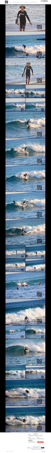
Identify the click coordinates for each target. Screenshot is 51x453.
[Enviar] (42, 447)
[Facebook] (42, 451)
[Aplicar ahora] (40, 442)
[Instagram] (44, 451)
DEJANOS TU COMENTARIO (30, 440)
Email (29, 437)
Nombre (29, 434)
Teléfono (38, 437)
